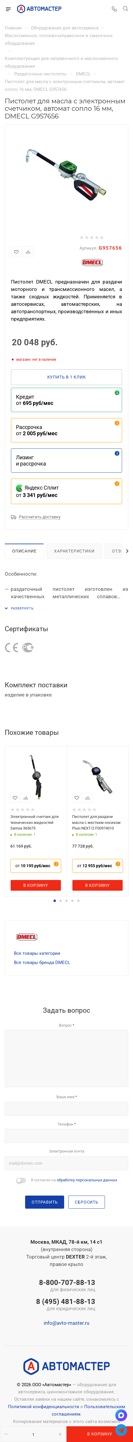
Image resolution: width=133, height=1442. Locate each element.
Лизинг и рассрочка (31, 460)
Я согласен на (74, 1180)
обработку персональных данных (87, 1180)
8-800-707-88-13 (65, 1286)
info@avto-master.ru (66, 1323)
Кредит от (34, 400)
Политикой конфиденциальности (43, 1406)
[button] (55, 901)
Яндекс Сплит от (37, 491)
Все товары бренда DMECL (42, 962)
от (32, 865)
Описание (24, 551)
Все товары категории (37, 953)
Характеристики (74, 551)
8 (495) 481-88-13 (65, 1305)
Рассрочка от (36, 430)
